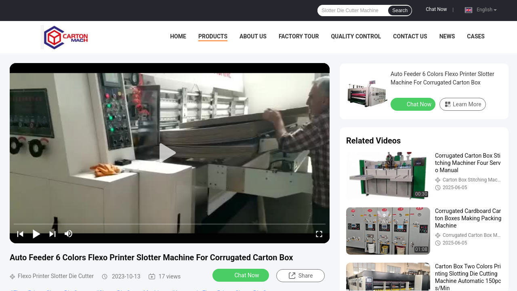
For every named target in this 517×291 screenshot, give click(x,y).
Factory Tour (299, 36)
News (447, 36)
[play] (170, 153)
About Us (253, 36)
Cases (476, 36)
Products (212, 36)
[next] (52, 234)
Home (178, 36)
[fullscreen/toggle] (319, 234)
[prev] (20, 234)
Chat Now (436, 9)
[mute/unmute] (69, 234)
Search (400, 10)
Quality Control (356, 36)
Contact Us (410, 36)
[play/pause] (36, 234)
